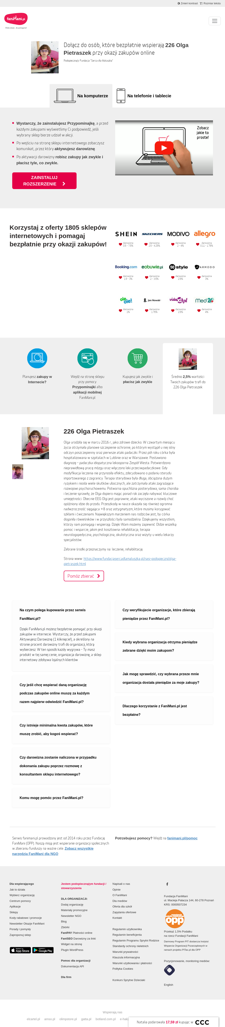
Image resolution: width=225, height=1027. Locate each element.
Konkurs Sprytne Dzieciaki (129, 973)
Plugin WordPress (72, 943)
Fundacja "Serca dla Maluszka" (96, 60)
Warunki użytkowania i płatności (132, 956)
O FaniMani (120, 888)
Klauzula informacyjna (126, 951)
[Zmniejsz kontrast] (188, 3)
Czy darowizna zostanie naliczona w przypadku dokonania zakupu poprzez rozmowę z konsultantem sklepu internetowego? (58, 759)
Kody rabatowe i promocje (26, 911)
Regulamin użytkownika (127, 922)
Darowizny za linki (78, 932)
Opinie (117, 883)
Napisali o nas (121, 877)
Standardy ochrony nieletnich (131, 939)
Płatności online (76, 926)
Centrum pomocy (20, 894)
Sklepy (14, 905)
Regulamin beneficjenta (127, 928)
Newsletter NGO (71, 909)
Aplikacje (15, 900)
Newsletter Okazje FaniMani (27, 917)
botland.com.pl (106, 1012)
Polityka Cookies (123, 962)
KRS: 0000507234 (175, 898)
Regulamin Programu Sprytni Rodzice (136, 934)
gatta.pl (86, 1012)
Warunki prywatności (125, 945)
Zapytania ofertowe (124, 905)
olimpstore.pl (68, 1012)
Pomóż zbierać (84, 569)
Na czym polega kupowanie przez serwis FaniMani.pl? (53, 608)
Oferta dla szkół (122, 900)
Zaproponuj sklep (20, 928)
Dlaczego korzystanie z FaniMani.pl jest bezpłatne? (155, 704)
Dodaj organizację (72, 898)
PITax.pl (186, 943)
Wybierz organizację (22, 888)
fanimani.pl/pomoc (182, 832)
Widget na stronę (71, 937)
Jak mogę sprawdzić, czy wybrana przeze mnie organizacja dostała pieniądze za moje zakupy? (161, 672)
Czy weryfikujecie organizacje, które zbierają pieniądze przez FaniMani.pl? (159, 608)
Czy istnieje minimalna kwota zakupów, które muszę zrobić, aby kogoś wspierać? (56, 723)
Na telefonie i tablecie (149, 95)
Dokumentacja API (72, 960)
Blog (64, 915)
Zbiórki (65, 920)
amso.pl (49, 1012)
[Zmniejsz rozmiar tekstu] (210, 3)
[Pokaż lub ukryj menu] (215, 21)
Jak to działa (17, 883)
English (168, 978)
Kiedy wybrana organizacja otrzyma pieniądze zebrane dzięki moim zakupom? (160, 640)
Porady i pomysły (20, 922)
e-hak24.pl (127, 1012)
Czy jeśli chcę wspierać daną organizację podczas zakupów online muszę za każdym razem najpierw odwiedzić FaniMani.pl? (55, 687)
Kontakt (117, 911)
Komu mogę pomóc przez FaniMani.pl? (51, 791)
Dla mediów (120, 894)
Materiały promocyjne (74, 903)
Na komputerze (92, 95)
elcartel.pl (33, 1012)
